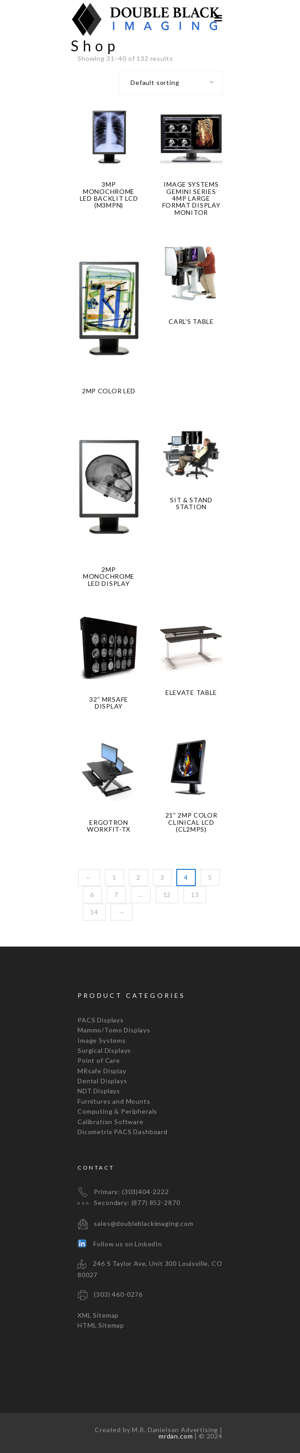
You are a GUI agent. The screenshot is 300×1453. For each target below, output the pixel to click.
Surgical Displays (104, 1050)
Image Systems (101, 1040)
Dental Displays (102, 1081)
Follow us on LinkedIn (119, 1244)
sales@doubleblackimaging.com (144, 1223)
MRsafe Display (101, 1071)
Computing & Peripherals (117, 1111)
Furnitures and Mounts (113, 1101)
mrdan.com (176, 1436)
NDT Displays (98, 1091)
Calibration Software (110, 1122)
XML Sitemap (98, 1315)
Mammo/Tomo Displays (113, 1030)
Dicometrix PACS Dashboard (122, 1132)
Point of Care (98, 1060)
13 (195, 894)
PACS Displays (100, 1020)
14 (94, 912)
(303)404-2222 (145, 1191)
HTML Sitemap (100, 1325)
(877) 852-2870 (155, 1202)
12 (167, 894)
